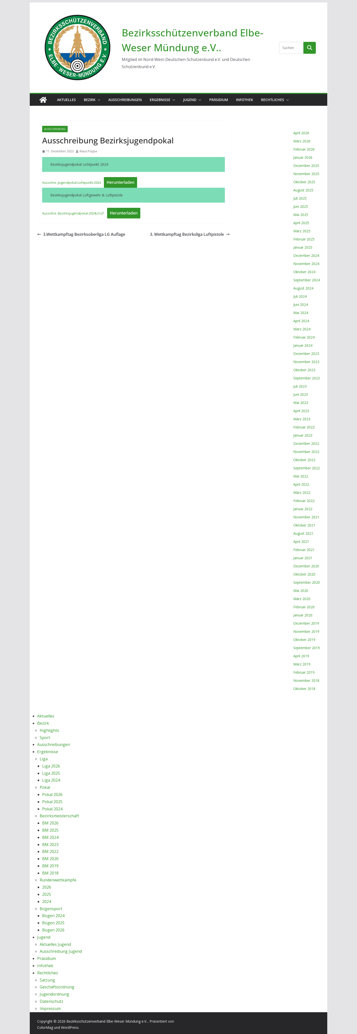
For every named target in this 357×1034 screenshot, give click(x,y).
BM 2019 (50, 866)
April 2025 (301, 222)
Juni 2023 (300, 394)
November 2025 (306, 173)
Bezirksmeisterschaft (59, 816)
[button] (97, 99)
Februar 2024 (304, 337)
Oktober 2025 (304, 182)
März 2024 (301, 329)
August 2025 (303, 190)
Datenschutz (51, 1001)
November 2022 (306, 451)
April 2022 (301, 484)
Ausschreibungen (125, 99)
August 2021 (303, 533)
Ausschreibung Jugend (61, 951)
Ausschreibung (55, 129)
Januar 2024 (302, 345)
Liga (44, 759)
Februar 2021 (304, 549)
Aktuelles (66, 99)
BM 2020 (50, 858)
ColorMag (45, 1027)
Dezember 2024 (306, 255)
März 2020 (301, 598)
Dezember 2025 (306, 165)
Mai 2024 (300, 312)
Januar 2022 (302, 508)
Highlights (49, 730)
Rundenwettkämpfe (58, 880)
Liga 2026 (51, 766)
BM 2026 (50, 823)
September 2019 (306, 647)
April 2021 (301, 541)
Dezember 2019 (306, 623)
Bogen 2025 (53, 923)
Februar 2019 (304, 672)
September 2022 (306, 468)
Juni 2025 (300, 206)
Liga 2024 (51, 780)
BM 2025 (50, 830)
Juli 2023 (300, 386)
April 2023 (301, 410)
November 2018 (306, 680)
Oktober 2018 (304, 688)
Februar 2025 (304, 239)
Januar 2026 (302, 157)
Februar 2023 (304, 427)
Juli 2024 (300, 296)
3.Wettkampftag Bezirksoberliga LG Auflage (81, 234)
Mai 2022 (300, 476)
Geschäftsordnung (57, 987)
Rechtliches (272, 99)
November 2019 (306, 631)
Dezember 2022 (306, 443)
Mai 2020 (300, 590)
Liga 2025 (51, 773)
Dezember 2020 (306, 566)
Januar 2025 (302, 247)
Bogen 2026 (53, 930)
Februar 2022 (304, 500)
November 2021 (306, 517)
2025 (46, 894)
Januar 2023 (302, 435)
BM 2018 (50, 873)
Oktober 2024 (304, 271)
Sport (45, 737)
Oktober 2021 (304, 525)
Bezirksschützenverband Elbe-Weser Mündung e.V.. (107, 1021)
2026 (46, 887)
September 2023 (306, 378)
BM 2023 (50, 844)
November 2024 (306, 263)
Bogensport (51, 908)
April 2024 (301, 320)
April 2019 (301, 656)
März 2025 (301, 231)
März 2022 (301, 492)
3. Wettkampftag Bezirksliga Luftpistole (190, 234)
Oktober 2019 (304, 639)
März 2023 (301, 419)
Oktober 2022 (304, 459)
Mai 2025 (300, 214)
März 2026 (301, 141)
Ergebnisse (160, 99)
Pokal (45, 787)
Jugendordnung (54, 994)
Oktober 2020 (304, 574)
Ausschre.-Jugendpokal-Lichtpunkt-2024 (71, 182)
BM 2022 (50, 851)
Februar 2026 (304, 149)
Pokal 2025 (52, 801)
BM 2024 (50, 837)
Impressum (50, 1008)
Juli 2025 (300, 198)
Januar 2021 (302, 558)
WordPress (70, 1027)
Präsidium (218, 99)
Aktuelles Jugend (55, 944)
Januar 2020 (302, 615)
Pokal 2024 (52, 809)
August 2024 (303, 288)
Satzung (47, 980)
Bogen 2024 (53, 915)
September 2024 (306, 280)
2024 (46, 901)
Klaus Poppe (88, 151)
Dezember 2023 (306, 353)
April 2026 (301, 133)
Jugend (189, 99)
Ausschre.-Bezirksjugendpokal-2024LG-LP (73, 213)
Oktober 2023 (304, 370)
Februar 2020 (304, 607)
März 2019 (301, 664)
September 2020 (306, 582)
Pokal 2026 (52, 794)
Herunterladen (120, 182)
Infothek (244, 99)
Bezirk (89, 99)
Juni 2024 (300, 304)
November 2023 (306, 361)
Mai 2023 (300, 402)
